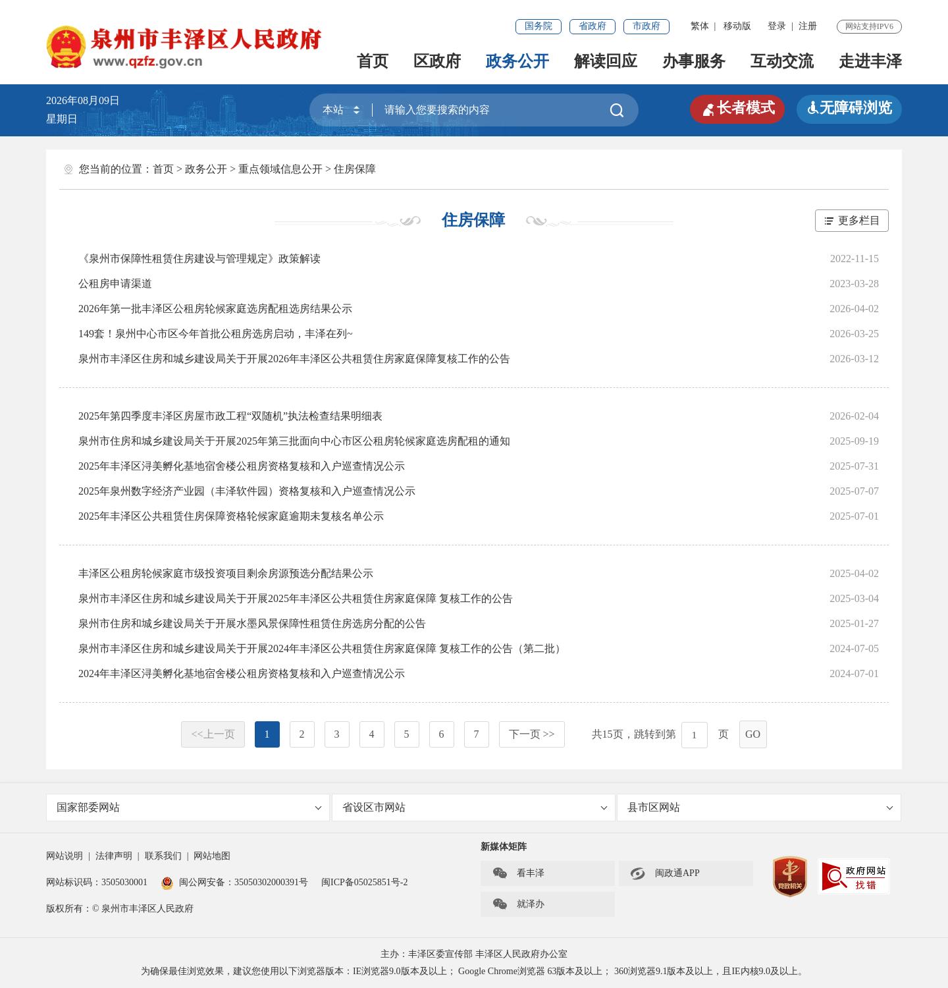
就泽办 (518, 904)
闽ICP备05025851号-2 (364, 882)
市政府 (646, 26)
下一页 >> (532, 734)
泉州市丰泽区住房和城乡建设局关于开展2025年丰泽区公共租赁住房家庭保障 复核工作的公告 (295, 598)
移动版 (737, 26)
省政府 (592, 26)
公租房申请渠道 (115, 283)
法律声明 (113, 856)
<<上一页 (212, 734)
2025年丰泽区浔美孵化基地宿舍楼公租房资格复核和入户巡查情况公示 (241, 466)
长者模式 (737, 108)
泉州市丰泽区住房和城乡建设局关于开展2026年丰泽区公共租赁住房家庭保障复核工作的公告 (294, 358)
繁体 (700, 26)
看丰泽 (518, 873)
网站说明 (64, 856)
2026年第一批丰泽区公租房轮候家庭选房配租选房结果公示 (215, 308)
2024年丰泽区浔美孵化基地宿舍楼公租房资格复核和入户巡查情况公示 (241, 673)
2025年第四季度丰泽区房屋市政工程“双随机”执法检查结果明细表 (230, 416)
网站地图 (212, 856)
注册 (808, 26)
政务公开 (517, 61)
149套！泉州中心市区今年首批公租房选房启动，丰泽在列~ (215, 333)
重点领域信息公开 (280, 169)
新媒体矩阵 (504, 847)
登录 (777, 26)
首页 (372, 61)
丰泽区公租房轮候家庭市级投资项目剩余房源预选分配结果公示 (225, 573)
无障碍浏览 (849, 107)
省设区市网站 (475, 807)
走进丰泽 (870, 61)
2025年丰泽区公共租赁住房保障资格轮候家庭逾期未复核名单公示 (231, 516)
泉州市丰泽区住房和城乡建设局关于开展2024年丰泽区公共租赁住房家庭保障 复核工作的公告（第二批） (322, 648)
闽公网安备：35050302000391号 (234, 882)
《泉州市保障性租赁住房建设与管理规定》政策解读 (199, 258)
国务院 (538, 26)
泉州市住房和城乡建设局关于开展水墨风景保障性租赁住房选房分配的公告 (252, 623)
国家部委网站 (189, 807)
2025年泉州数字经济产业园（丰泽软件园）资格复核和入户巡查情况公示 (246, 491)
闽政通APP (665, 873)
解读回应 (605, 61)
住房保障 (355, 169)
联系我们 (163, 856)
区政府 (437, 61)
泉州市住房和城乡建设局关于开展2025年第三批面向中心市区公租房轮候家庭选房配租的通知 (294, 441)
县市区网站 (760, 807)
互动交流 (782, 61)
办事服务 (693, 61)
